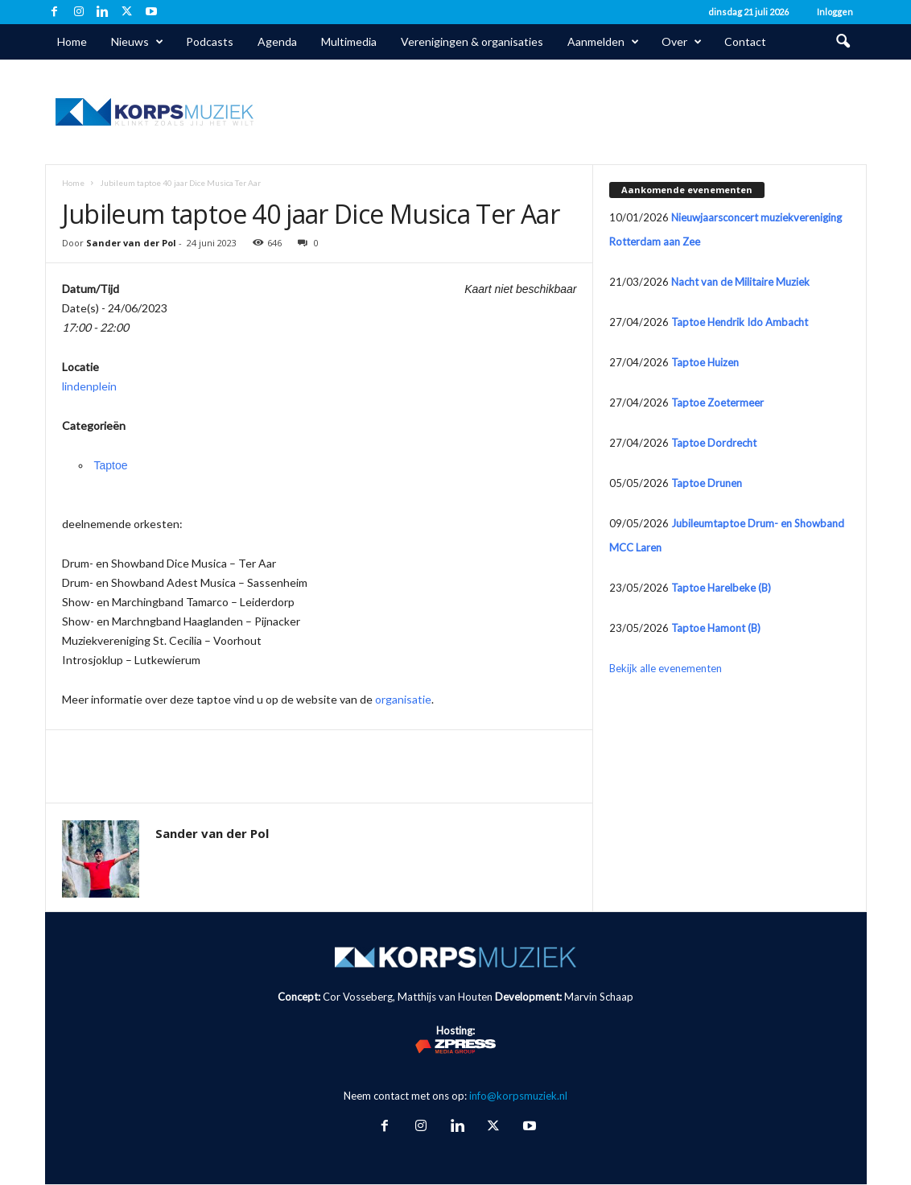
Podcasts (209, 41)
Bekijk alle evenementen (665, 668)
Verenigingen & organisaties (472, 41)
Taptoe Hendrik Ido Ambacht (739, 322)
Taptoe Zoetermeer (717, 402)
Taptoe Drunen (706, 483)
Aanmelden (603, 42)
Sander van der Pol (131, 243)
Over (682, 42)
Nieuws (137, 42)
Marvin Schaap (598, 996)
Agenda (277, 41)
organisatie (403, 699)
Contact (745, 41)
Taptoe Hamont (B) (716, 627)
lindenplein (89, 386)
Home (72, 41)
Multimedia (349, 41)
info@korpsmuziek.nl (518, 1095)
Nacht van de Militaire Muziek (740, 281)
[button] (842, 42)
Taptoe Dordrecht (713, 442)
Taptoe (111, 465)
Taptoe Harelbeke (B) (721, 587)
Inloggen (835, 11)
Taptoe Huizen (705, 362)
